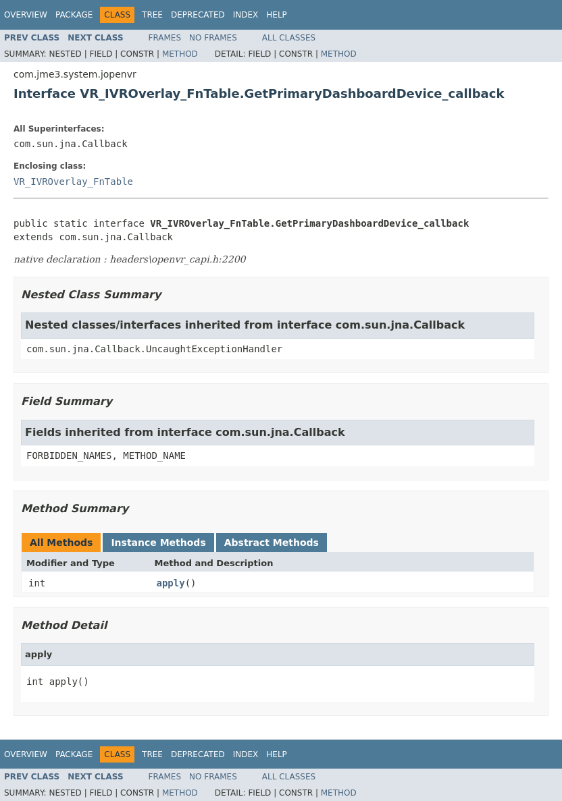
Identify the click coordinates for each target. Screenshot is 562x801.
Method (180, 54)
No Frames (213, 38)
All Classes (288, 38)
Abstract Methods (271, 542)
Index (246, 15)
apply (171, 583)
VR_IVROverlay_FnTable (73, 181)
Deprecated (198, 15)
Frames (165, 38)
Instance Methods (158, 542)
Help (276, 15)
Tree (152, 15)
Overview (25, 15)
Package (74, 15)
